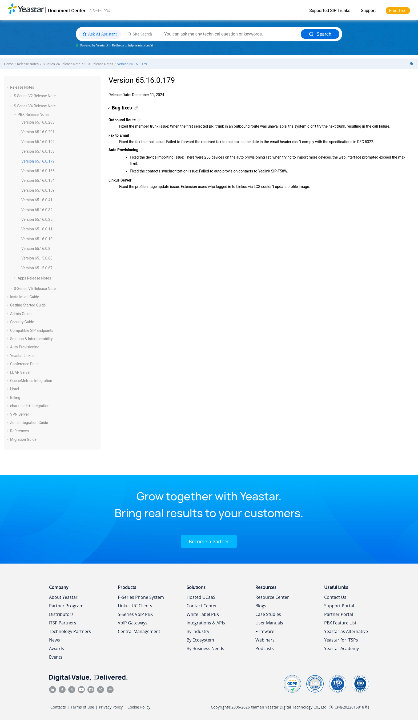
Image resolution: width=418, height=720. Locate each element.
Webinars (265, 640)
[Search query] (230, 34)
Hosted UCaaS (201, 597)
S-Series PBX (99, 11)
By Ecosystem (200, 640)
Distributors (61, 614)
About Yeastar (63, 597)
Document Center (67, 10)
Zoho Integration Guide (29, 422)
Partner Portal (338, 614)
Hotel (14, 389)
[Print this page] (411, 63)
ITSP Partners (62, 623)
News (54, 640)
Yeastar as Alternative (346, 631)
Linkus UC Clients (135, 606)
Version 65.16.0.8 (35, 248)
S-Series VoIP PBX (135, 614)
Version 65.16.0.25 (37, 219)
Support (368, 10)
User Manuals (269, 623)
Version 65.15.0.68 (37, 258)
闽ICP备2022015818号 (349, 707)
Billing (15, 397)
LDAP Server (20, 372)
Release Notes (28, 64)
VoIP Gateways (132, 623)
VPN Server (19, 414)
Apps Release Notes (34, 278)
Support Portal (339, 606)
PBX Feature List (340, 623)
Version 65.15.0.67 (37, 268)
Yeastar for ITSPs (341, 640)
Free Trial (398, 10)
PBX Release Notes (99, 64)
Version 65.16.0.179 (132, 64)
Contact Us (335, 597)
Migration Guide (23, 439)
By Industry (198, 631)
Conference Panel (24, 364)
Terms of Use (82, 707)
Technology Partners (70, 631)
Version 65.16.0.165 (38, 171)
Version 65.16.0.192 (38, 142)
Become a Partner (209, 541)
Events (55, 657)
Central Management (139, 631)
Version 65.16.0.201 (38, 132)
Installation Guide (24, 297)
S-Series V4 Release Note (61, 64)
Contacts (58, 707)
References (19, 431)
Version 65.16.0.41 (37, 200)
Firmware (264, 631)
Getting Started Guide (28, 305)
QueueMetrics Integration (31, 381)
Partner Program (66, 606)
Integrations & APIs (206, 623)
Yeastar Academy (341, 648)
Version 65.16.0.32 (37, 210)
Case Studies (268, 614)
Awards (56, 648)
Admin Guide (20, 314)
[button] (8, 87)
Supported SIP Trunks (329, 10)
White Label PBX (203, 614)
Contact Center (202, 606)
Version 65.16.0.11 (37, 229)
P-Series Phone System (141, 597)
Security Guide (22, 322)
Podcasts (264, 648)
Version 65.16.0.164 (38, 180)
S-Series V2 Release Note (35, 96)
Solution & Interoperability (31, 339)
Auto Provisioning (24, 347)
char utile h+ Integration (29, 406)
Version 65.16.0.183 (38, 151)
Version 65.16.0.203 (38, 122)
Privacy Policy (111, 707)
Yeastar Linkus (22, 355)
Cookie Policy (138, 707)
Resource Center (272, 597)
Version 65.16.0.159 (38, 190)
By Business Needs (205, 648)
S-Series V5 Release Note (35, 288)
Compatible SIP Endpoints (31, 330)
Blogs (260, 606)
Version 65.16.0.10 (37, 239)
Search (320, 34)
